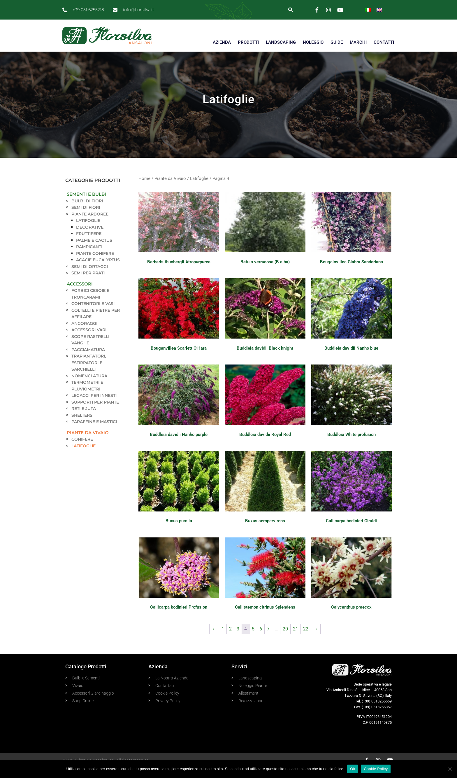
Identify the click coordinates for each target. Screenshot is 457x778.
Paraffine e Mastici (94, 432)
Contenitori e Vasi (93, 314)
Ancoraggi (84, 333)
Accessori (80, 294)
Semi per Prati (88, 283)
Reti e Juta (83, 419)
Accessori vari (88, 340)
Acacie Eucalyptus (98, 270)
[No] (450, 769)
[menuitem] (368, 10)
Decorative (89, 237)
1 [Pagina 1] (223, 639)
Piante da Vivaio (88, 443)
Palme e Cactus (94, 250)
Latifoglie (88, 231)
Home (144, 189)
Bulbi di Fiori (87, 211)
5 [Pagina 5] (253, 639)
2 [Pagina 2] (230, 639)
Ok (352, 769)
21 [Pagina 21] (295, 639)
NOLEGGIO (313, 42)
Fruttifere (88, 244)
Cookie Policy (376, 769)
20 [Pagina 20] (285, 639)
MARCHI (358, 42)
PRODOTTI (248, 42)
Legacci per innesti (94, 406)
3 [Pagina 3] (238, 639)
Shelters (81, 425)
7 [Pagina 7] (268, 639)
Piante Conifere (95, 263)
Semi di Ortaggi (89, 276)
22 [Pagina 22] (305, 639)
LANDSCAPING (281, 42)
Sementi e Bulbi (86, 204)
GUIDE (337, 42)
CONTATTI (384, 42)
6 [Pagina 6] (260, 639)
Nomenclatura (89, 386)
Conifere (82, 449)
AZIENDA (222, 42)
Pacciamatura (88, 359)
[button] (290, 9)
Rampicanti (89, 257)
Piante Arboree (89, 224)
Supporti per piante (95, 412)
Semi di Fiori (85, 217)
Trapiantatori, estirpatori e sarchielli (88, 373)
